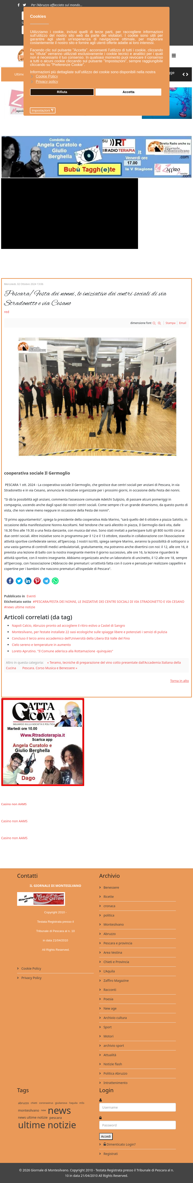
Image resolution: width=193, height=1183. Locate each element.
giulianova (61, 1103)
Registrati (110, 1154)
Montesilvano (113, 924)
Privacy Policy (31, 978)
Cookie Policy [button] (47, 76)
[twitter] (24, 5)
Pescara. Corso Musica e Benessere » (49, 668)
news (59, 1110)
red (6, 312)
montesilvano (28, 1110)
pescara (55, 1117)
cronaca (109, 906)
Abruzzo (109, 934)
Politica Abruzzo (115, 1073)
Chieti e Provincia (116, 962)
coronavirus (46, 1103)
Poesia (108, 999)
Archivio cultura (115, 1018)
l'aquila (73, 1103)
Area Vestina (112, 952)
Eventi (31, 596)
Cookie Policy (31, 968)
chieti (34, 1103)
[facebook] (19, 5)
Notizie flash (112, 1064)
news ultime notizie (20, 607)
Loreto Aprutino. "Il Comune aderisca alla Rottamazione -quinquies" (62, 651)
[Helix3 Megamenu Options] (174, 55)
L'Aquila (109, 971)
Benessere (111, 887)
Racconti (109, 989)
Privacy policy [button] (47, 82)
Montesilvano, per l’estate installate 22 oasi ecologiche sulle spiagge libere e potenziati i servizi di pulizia (89, 632)
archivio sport (113, 1045)
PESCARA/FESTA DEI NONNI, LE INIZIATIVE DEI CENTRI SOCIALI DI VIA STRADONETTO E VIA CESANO (109, 601)
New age (110, 1008)
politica (108, 915)
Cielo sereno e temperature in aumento (41, 644)
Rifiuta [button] (62, 92)
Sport (107, 1027)
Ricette (108, 896)
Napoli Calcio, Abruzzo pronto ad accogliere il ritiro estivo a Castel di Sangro (68, 625)
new (43, 1110)
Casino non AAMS (13, 804)
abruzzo (23, 1103)
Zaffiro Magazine (116, 980)
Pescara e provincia (117, 943)
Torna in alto (179, 681)
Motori (108, 1036)
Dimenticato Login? (119, 1144)
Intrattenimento (115, 1083)
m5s (81, 1103)
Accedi (106, 1136)
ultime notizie (47, 1124)
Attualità (109, 1055)
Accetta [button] (128, 92)
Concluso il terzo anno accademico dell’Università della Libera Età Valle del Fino (71, 638)
